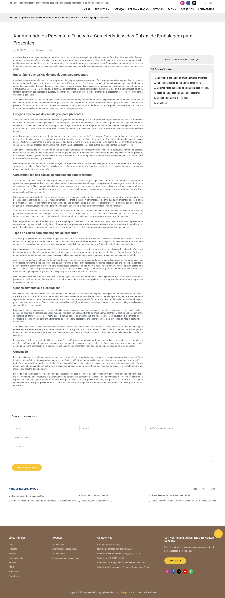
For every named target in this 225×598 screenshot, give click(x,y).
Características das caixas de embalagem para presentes (183, 88)
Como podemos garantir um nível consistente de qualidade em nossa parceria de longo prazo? (184, 501)
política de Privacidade (145, 592)
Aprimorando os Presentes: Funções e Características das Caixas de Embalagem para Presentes (65, 17)
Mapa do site (128, 592)
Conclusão (162, 103)
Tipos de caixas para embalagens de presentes (178, 93)
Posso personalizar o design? (95, 495)
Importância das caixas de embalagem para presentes (182, 78)
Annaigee (13, 17)
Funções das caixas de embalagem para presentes (180, 83)
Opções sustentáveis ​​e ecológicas (172, 98)
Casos (205, 489)
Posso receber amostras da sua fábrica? (171, 495)
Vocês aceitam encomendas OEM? (97, 501)
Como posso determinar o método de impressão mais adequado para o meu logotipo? (43, 501)
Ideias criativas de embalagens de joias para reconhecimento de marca (27, 496)
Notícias (196, 489)
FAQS (212, 489)
